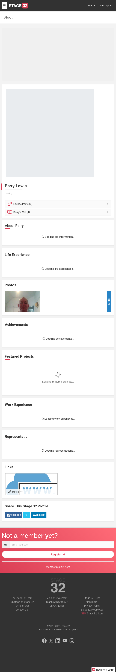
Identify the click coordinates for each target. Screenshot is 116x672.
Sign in (91, 5)
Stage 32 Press (92, 598)
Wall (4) (58, 212)
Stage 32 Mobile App (92, 609)
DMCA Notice (57, 605)
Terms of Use (21, 605)
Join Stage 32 (105, 5)
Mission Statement (56, 598)
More (109, 301)
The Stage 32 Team (21, 598)
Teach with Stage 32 (57, 601)
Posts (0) (58, 204)
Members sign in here (58, 567)
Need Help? (92, 601)
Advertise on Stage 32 (22, 601)
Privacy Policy (92, 605)
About (8, 17)
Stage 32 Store (95, 613)
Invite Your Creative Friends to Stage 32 (58, 629)
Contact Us (22, 609)
